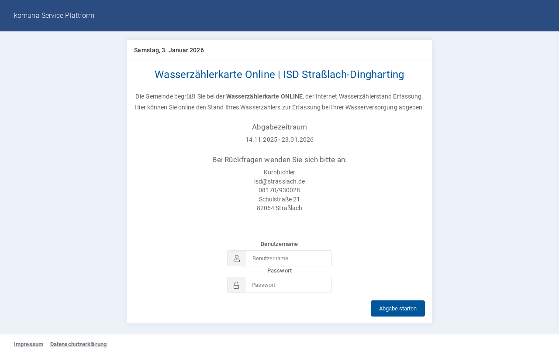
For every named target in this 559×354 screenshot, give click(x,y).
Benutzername (279, 244)
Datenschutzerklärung (78, 344)
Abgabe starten (398, 308)
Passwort (279, 270)
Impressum (28, 344)
